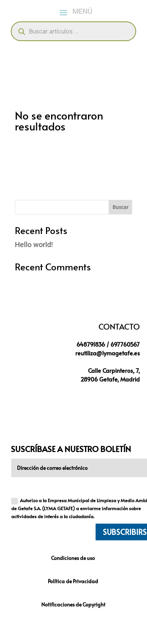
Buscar (121, 207)
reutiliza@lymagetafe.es (107, 353)
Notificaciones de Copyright (73, 604)
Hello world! (34, 244)
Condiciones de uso (73, 558)
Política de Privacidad (73, 581)
